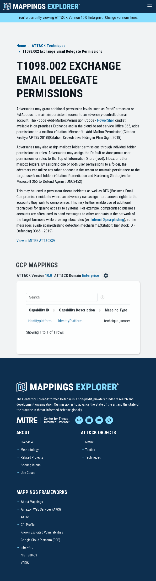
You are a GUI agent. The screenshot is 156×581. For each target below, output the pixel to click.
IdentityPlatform (70, 326)
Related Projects (32, 457)
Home (21, 45)
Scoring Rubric (31, 465)
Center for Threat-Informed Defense (47, 399)
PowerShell (105, 120)
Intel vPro (27, 547)
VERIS (25, 563)
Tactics (90, 449)
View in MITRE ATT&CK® (35, 240)
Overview (27, 442)
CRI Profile (28, 524)
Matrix (89, 442)
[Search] (62, 302)
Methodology (30, 449)
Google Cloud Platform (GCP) (40, 540)
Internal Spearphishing (107, 219)
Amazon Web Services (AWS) (41, 509)
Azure (25, 517)
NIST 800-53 (29, 555)
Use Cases (28, 472)
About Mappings (32, 501)
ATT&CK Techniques (48, 45)
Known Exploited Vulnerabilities (42, 532)
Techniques (93, 457)
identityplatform (40, 326)
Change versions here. (121, 17)
